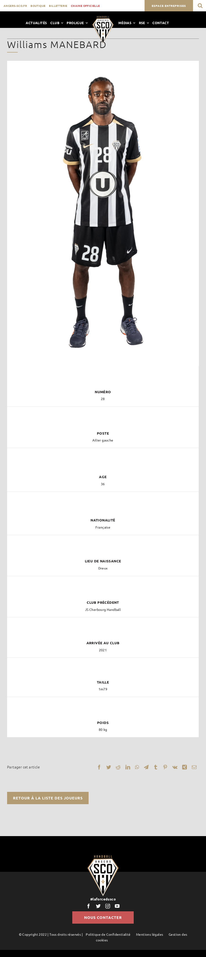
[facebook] (88, 906)
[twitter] (98, 906)
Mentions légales (149, 934)
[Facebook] (99, 767)
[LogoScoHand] (103, 18)
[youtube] (117, 906)
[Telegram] (146, 767)
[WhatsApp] (137, 767)
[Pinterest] (165, 767)
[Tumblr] (155, 767)
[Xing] (184, 767)
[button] (200, 5)
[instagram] (107, 906)
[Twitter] (108, 767)
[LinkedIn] (128, 767)
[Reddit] (118, 767)
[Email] (194, 767)
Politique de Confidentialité (108, 934)
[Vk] (175, 767)
